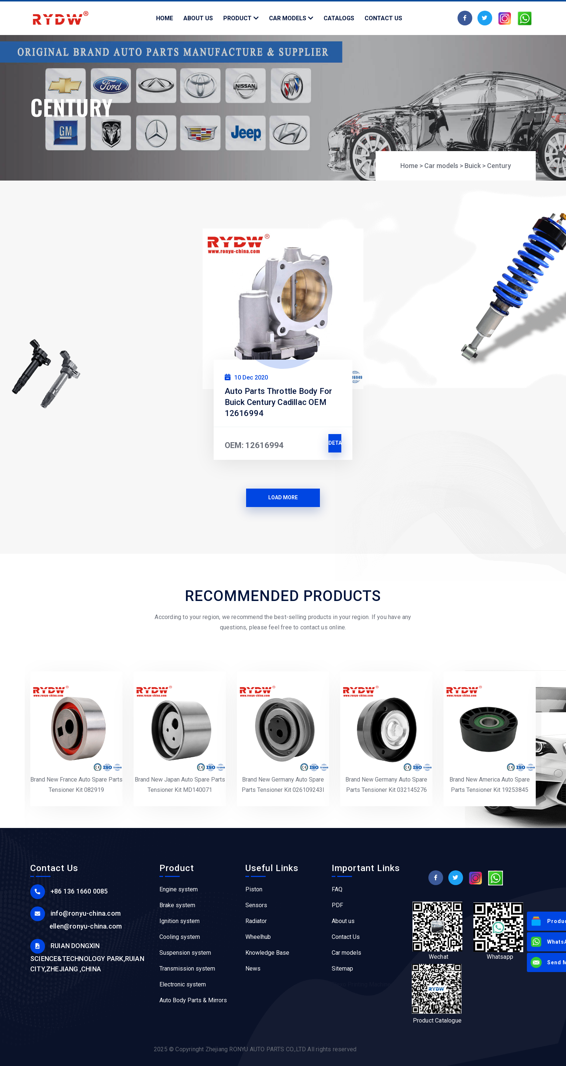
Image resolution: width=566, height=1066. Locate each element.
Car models (441, 165)
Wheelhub (258, 936)
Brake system (177, 905)
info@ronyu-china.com (86, 913)
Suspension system (185, 952)
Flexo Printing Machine (361, 984)
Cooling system (179, 936)
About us (343, 921)
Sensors (256, 905)
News (252, 968)
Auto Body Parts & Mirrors (193, 1000)
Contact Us (346, 936)
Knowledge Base (267, 952)
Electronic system (182, 984)
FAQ (337, 889)
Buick (473, 165)
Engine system (178, 889)
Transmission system (187, 968)
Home (409, 165)
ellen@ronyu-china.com (85, 926)
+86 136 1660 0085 (79, 891)
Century (499, 165)
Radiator (256, 921)
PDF (337, 905)
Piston (253, 889)
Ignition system (179, 921)
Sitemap (342, 968)
